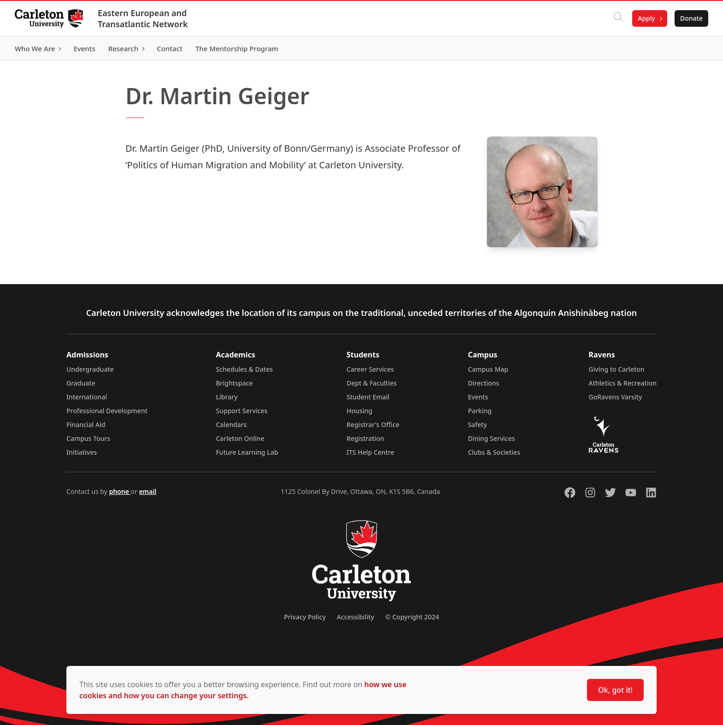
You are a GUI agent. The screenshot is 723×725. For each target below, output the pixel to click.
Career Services (370, 369)
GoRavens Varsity (615, 396)
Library (226, 396)
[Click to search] (618, 18)
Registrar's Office (373, 424)
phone (119, 491)
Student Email (368, 396)
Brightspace (234, 383)
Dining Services (491, 438)
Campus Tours (88, 438)
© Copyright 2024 (412, 616)
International (86, 396)
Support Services (241, 410)
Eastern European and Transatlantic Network (143, 18)
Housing (360, 410)
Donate (691, 18)
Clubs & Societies (494, 452)
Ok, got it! (615, 690)
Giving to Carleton (617, 369)
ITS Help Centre (371, 452)
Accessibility (355, 616)
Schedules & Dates (244, 369)
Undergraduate (90, 369)
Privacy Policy (305, 616)
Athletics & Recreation (623, 383)
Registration (366, 438)
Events (478, 396)
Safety (477, 424)
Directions (483, 383)
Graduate (80, 383)
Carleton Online (240, 438)
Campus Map (488, 369)
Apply (646, 18)
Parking (480, 410)
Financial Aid (85, 424)
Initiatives (81, 452)
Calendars (231, 424)
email (147, 491)
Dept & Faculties (372, 383)
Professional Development (107, 410)
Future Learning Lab (247, 452)
